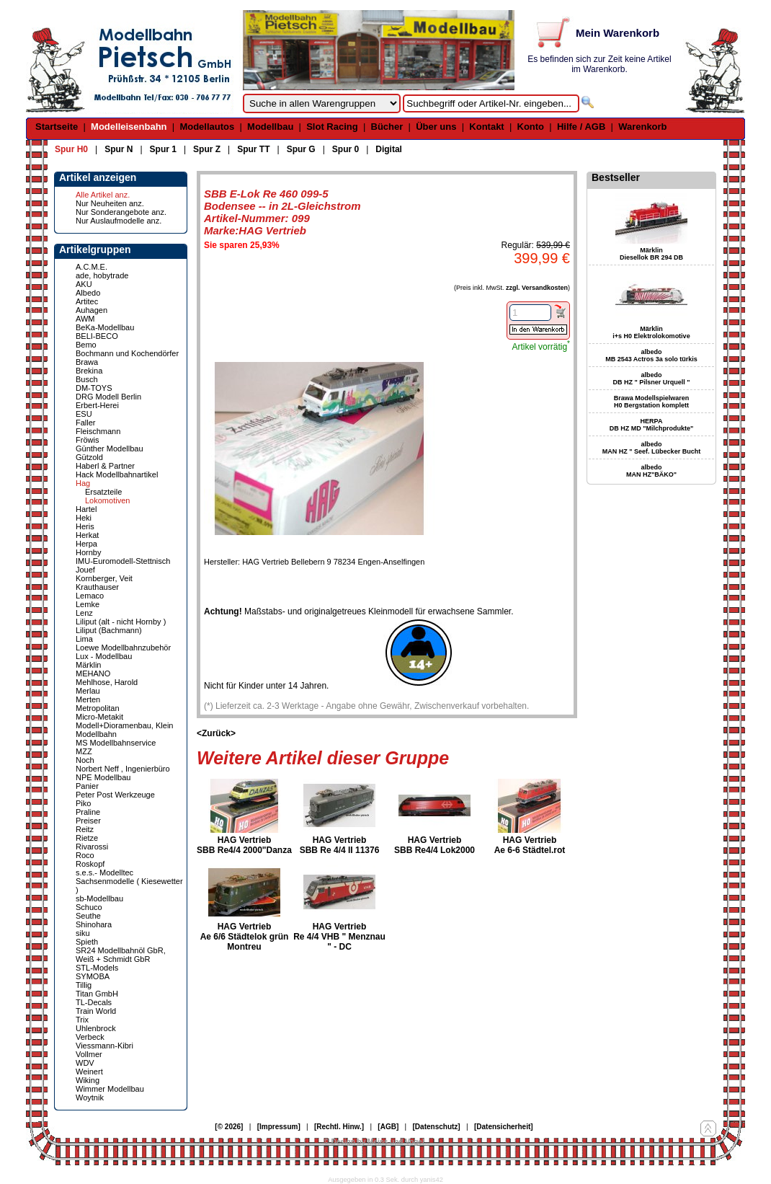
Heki (84, 517)
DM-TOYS (94, 388)
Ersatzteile (103, 491)
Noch (85, 760)
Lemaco (90, 595)
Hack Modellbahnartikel (117, 474)
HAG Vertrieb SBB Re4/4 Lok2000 (434, 845)
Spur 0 (345, 149)
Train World (96, 1011)
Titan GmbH (97, 993)
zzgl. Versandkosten (537, 287)
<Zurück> (216, 733)
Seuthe (88, 915)
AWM (85, 318)
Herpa (86, 543)
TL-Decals (94, 1002)
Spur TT (253, 149)
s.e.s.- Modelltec (104, 872)
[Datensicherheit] (503, 1127)
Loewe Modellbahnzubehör (123, 647)
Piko (83, 803)
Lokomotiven (107, 500)
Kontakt (486, 126)
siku (83, 933)
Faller (86, 422)
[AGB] (388, 1127)
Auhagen (91, 310)
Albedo (88, 292)
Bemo (86, 344)
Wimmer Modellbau (110, 1088)
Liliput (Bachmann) (109, 630)
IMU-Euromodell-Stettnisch (123, 561)
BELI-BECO (97, 336)
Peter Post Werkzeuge (115, 794)
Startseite (56, 126)
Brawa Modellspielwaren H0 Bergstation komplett (652, 401)
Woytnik (90, 1097)
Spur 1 (163, 149)
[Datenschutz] (436, 1127)
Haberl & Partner (105, 465)
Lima (84, 639)
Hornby (88, 552)
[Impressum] (278, 1127)
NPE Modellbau (103, 777)
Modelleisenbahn (128, 126)
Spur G (301, 149)
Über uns (436, 126)
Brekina (89, 370)
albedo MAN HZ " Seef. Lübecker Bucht (651, 448)
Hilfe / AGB (581, 126)
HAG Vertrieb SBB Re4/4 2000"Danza (244, 845)
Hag (83, 483)
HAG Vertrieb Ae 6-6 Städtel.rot (530, 845)
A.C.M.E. (91, 266)
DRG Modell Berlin (108, 396)
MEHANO (93, 673)
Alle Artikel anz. (103, 194)
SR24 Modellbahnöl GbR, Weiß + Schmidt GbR (121, 954)
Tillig (84, 985)
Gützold (89, 457)
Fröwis (87, 440)
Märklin (88, 665)
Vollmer (89, 1054)
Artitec (87, 301)
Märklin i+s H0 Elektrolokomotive (651, 332)
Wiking (87, 1080)
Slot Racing (332, 126)
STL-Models (97, 967)
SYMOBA (93, 976)
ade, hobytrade (102, 275)
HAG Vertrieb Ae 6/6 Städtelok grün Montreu (244, 937)
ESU (84, 414)
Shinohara (94, 924)
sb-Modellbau (99, 898)
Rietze (87, 838)
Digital (388, 149)
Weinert (89, 1071)
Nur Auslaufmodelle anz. (118, 220)
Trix (82, 1019)
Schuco (89, 907)
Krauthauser (97, 587)
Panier (87, 786)
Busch (87, 379)
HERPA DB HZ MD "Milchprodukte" (652, 425)
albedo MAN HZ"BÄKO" (651, 471)
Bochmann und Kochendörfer (127, 353)
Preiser (88, 820)
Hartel (86, 509)
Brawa (87, 362)
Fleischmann (98, 431)
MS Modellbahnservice (116, 742)
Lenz (84, 613)
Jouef (85, 569)
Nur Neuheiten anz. (110, 203)
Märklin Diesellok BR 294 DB (651, 254)
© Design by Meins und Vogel (374, 1142)
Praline (88, 812)
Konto (531, 126)
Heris (85, 526)
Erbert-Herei (97, 405)
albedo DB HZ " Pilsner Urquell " (651, 378)
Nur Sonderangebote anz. (121, 212)
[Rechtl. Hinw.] (339, 1127)
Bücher (387, 126)
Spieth (87, 941)
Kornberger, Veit (104, 578)
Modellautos (206, 126)
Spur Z (206, 149)
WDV (85, 1063)
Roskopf (90, 864)
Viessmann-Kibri (104, 1045)
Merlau (88, 690)
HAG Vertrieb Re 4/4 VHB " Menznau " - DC (339, 937)
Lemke (87, 604)
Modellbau (270, 126)
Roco (85, 855)
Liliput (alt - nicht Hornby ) (121, 621)
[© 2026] (229, 1127)
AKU (84, 284)
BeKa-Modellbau (105, 327)
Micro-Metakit (99, 716)
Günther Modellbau (109, 448)
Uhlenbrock (96, 1028)
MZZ (84, 751)
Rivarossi (92, 846)
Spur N (118, 149)
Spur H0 (71, 149)
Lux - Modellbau (104, 656)
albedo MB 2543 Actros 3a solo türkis (651, 355)
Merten (88, 699)
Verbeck (90, 1037)
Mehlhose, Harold (107, 682)
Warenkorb (642, 126)
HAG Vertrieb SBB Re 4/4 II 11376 (340, 845)
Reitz (85, 829)
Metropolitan (98, 708)
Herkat (87, 535)
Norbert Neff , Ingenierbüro (123, 768)
